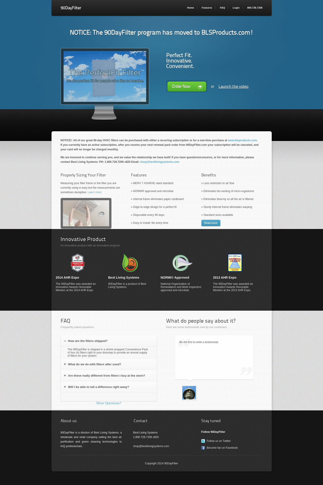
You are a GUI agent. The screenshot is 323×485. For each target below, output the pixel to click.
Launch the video (234, 86)
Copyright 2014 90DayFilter (161, 463)
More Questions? (108, 403)
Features (207, 7)
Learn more (94, 192)
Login (236, 7)
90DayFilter (71, 7)
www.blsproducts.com (242, 140)
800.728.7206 (254, 7)
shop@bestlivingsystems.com (159, 161)
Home (190, 7)
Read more (211, 223)
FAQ (222, 7)
